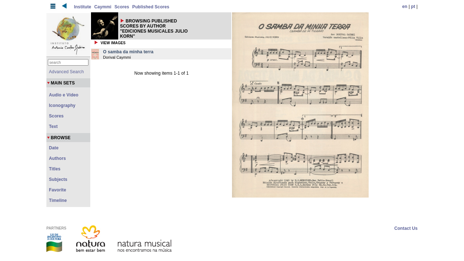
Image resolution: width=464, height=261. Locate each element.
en (404, 6)
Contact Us (406, 228)
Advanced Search (66, 71)
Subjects (58, 179)
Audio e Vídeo (63, 95)
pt (413, 6)
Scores (122, 6)
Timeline (58, 200)
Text (53, 126)
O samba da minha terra (128, 51)
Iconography (62, 105)
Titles (55, 168)
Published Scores (150, 6)
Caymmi (102, 6)
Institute (82, 6)
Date (53, 147)
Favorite (57, 189)
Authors (57, 158)
